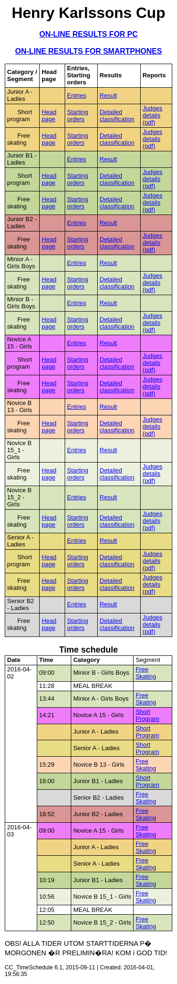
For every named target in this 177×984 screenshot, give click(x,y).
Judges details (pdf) (152, 115)
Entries (76, 95)
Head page (49, 115)
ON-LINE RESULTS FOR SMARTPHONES (88, 51)
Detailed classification (117, 115)
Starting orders (77, 115)
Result (108, 95)
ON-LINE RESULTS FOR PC (88, 34)
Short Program (147, 715)
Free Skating (145, 673)
